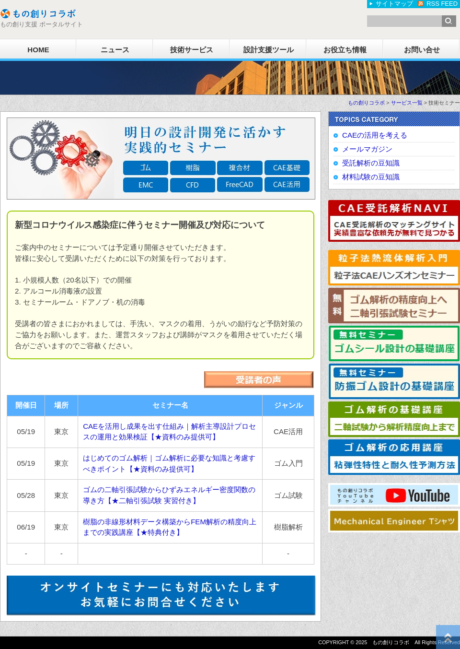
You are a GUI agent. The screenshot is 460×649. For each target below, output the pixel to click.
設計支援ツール (268, 50)
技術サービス (191, 50)
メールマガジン (367, 149)
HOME (38, 50)
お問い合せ (422, 50)
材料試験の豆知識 (371, 177)
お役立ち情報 (345, 50)
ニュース (115, 50)
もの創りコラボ (366, 103)
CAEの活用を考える (374, 135)
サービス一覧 (407, 103)
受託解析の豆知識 (371, 163)
